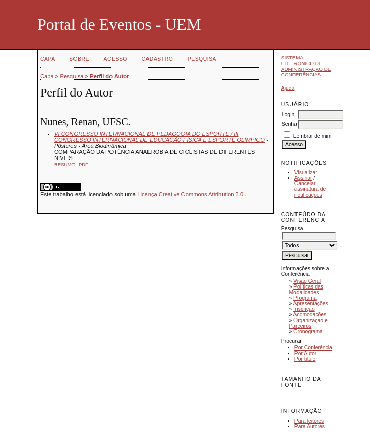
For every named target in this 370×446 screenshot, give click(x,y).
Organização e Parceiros (308, 323)
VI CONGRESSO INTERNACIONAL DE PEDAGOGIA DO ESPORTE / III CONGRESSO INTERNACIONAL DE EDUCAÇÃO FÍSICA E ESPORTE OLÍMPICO (159, 137)
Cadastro (157, 59)
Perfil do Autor (109, 76)
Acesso (115, 59)
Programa (305, 298)
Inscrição (304, 309)
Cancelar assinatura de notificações (310, 189)
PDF (83, 164)
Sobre (79, 59)
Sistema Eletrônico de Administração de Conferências (306, 66)
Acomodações (310, 314)
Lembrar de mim (312, 136)
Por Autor (305, 353)
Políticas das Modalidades (306, 289)
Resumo (65, 164)
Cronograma (308, 331)
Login (288, 114)
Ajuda (288, 88)
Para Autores (309, 426)
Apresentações (310, 303)
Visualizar (305, 172)
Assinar (303, 178)
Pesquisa (202, 59)
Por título (305, 359)
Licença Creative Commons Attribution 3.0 (191, 194)
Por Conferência (313, 348)
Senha (289, 124)
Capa (47, 59)
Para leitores (309, 421)
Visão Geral (307, 281)
